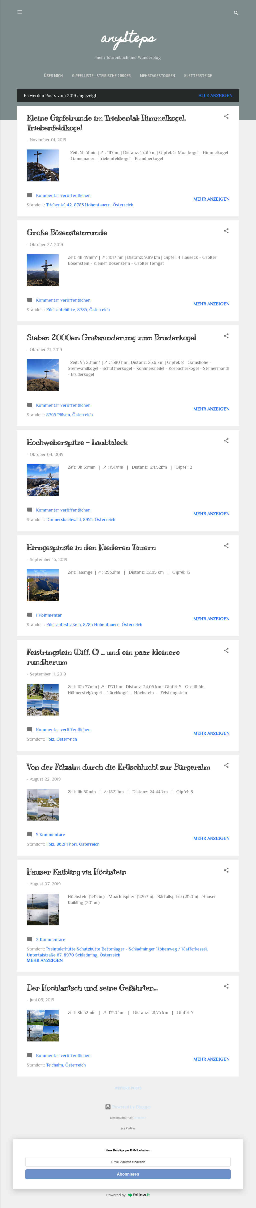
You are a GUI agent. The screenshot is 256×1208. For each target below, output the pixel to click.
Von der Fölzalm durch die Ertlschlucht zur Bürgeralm (118, 767)
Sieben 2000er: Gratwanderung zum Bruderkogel (111, 337)
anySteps (128, 39)
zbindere (140, 1117)
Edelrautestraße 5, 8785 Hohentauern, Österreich (94, 624)
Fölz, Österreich (61, 739)
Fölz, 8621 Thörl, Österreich (73, 844)
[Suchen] (236, 13)
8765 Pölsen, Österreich (69, 414)
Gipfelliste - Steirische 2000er (101, 75)
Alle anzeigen (215, 95)
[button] (226, 117)
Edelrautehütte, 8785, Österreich (78, 309)
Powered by (128, 1195)
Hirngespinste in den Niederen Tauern (91, 547)
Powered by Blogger (128, 1106)
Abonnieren (128, 1174)
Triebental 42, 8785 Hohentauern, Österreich (89, 204)
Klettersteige (198, 75)
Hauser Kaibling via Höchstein (76, 872)
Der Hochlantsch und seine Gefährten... (92, 988)
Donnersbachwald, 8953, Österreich (80, 519)
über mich (53, 75)
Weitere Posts (128, 1088)
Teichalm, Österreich (66, 1065)
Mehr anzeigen (211, 199)
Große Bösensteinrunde (67, 232)
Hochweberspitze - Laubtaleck (77, 442)
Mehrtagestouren (157, 75)
